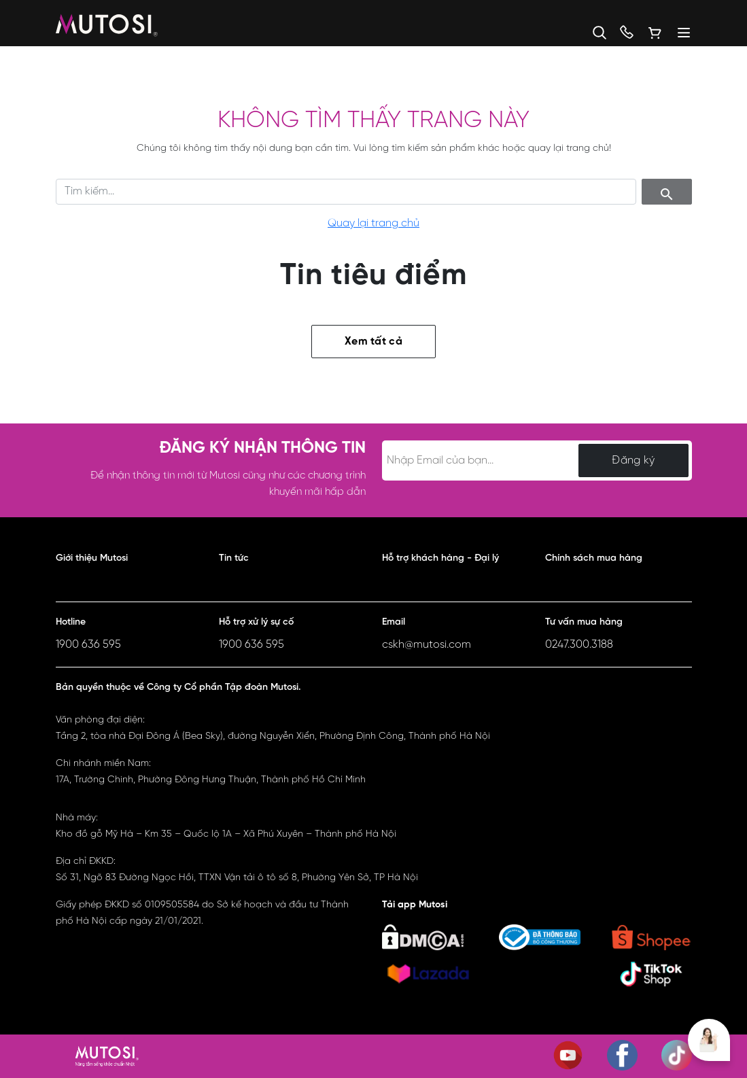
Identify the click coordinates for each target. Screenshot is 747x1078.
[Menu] (677, 32)
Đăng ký (633, 460)
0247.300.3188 (579, 644)
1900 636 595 (88, 644)
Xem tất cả (373, 341)
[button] (592, 32)
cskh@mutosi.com (426, 644)
